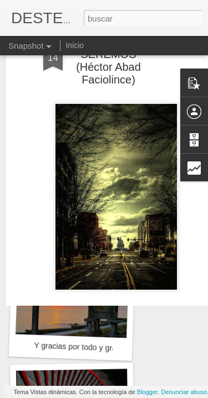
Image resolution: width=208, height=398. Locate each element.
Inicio (74, 45)
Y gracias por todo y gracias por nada (98, 347)
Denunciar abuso (184, 392)
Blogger (147, 392)
